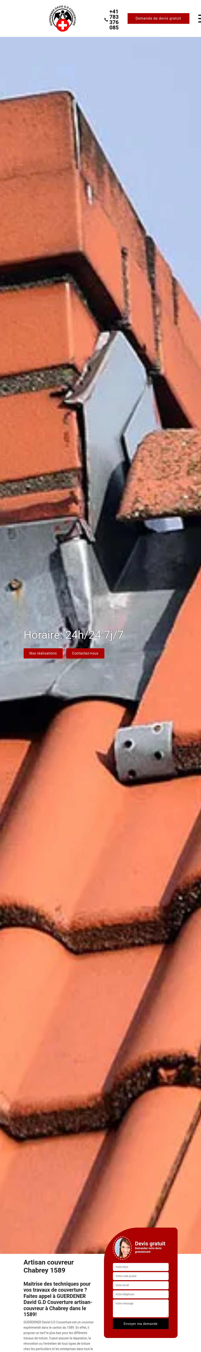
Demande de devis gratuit (158, 18)
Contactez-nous (85, 653)
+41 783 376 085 (111, 19)
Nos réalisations (43, 653)
